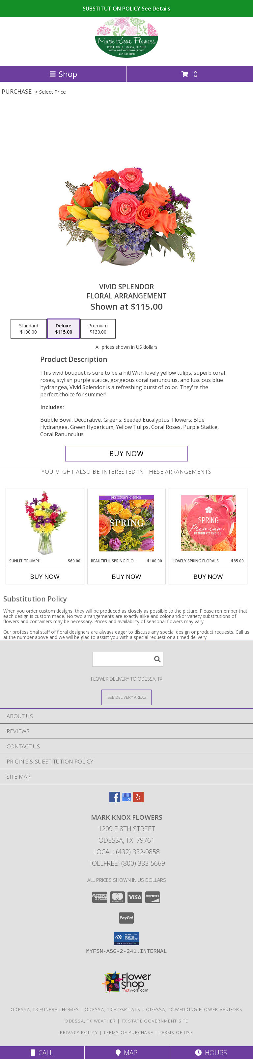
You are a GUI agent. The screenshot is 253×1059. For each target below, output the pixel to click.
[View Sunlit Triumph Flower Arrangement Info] (44, 523)
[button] (126, 938)
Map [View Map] (126, 1052)
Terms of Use (176, 1032)
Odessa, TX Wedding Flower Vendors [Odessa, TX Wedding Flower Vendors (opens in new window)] (194, 1009)
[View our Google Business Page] (126, 800)
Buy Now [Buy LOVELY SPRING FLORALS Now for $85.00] (208, 576)
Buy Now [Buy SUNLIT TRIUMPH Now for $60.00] (45, 576)
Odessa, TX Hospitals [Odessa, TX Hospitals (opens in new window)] (112, 1009)
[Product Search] (127, 659)
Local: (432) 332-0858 (126, 851)
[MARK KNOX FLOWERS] (126, 56)
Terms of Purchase (128, 1032)
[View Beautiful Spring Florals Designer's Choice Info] (126, 523)
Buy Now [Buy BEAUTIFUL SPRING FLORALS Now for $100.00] (126, 576)
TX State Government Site (155, 1021)
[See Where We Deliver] (126, 697)
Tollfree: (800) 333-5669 (126, 863)
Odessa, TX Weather (90, 1021)
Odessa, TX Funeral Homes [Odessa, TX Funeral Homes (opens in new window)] (45, 1009)
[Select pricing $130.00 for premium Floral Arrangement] (98, 329)
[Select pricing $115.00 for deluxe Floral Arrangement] (63, 329)
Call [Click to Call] (42, 1052)
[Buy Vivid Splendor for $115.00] (126, 453)
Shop (63, 73)
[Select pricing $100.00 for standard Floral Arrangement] (28, 329)
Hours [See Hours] (211, 1052)
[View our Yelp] (138, 800)
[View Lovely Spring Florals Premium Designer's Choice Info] (208, 523)
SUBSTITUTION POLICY (126, 8)
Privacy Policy (79, 1032)
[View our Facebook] (114, 800)
